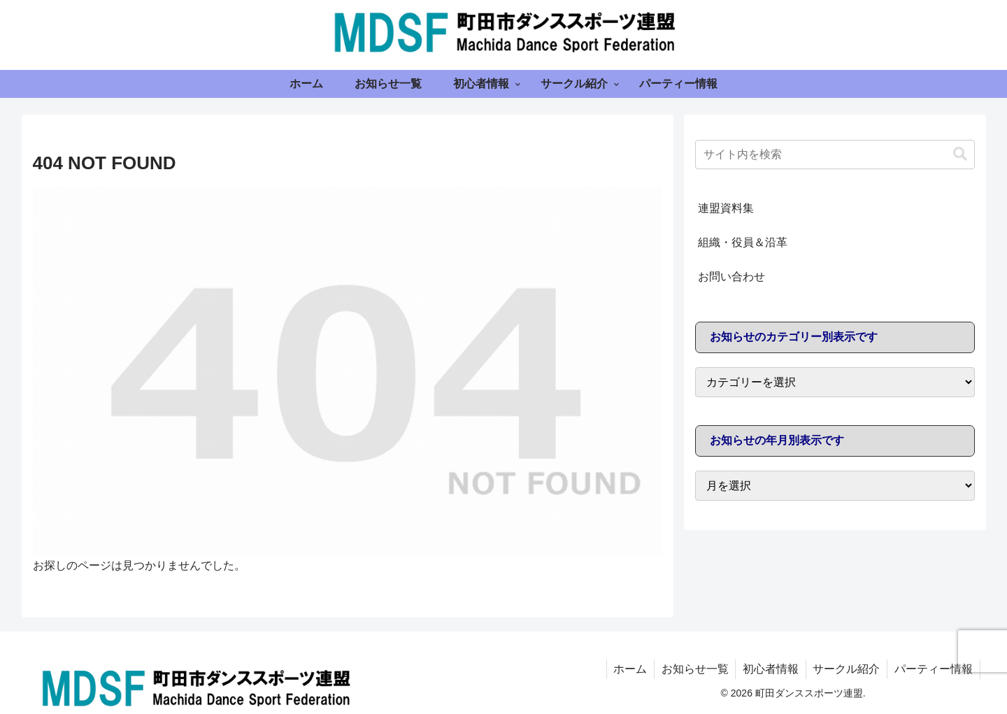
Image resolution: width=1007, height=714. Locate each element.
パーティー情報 (933, 669)
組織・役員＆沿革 (742, 242)
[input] (835, 154)
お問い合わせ (731, 277)
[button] (960, 154)
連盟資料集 (726, 208)
